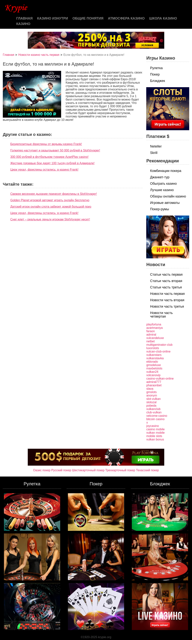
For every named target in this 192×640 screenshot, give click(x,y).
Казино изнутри (52, 18)
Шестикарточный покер (88, 470)
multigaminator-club (159, 344)
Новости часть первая (167, 294)
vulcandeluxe (155, 338)
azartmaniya (154, 327)
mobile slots (154, 436)
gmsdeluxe (153, 365)
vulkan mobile (155, 432)
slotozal (151, 402)
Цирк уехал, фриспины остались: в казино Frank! (44, 169)
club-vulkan (153, 412)
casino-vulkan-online (160, 378)
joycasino (152, 425)
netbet (150, 341)
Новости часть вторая (167, 300)
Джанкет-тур (159, 177)
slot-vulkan (153, 398)
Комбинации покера (165, 171)
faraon (150, 331)
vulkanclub (153, 409)
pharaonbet (153, 385)
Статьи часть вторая (166, 281)
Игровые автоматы (164, 203)
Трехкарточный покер (120, 470)
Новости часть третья (167, 306)
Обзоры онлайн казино (168, 196)
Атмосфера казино (126, 18)
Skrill (153, 153)
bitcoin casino (155, 419)
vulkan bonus (155, 439)
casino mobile (155, 429)
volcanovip (153, 375)
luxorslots (152, 348)
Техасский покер (147, 470)
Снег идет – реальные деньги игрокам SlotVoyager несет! (50, 219)
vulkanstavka (155, 358)
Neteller (156, 146)
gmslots (151, 392)
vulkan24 (152, 371)
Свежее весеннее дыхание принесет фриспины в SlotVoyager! (53, 193)
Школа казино (163, 18)
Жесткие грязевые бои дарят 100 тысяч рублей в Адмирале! (52, 163)
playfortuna (153, 324)
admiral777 (153, 382)
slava (149, 388)
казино (23, 24)
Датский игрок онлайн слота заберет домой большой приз (50, 206)
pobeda (151, 405)
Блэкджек (157, 81)
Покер (155, 74)
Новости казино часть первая (38, 54)
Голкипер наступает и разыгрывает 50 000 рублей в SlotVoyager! (55, 150)
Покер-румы (159, 209)
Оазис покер (41, 470)
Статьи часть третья (166, 287)
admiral (151, 334)
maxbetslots (154, 368)
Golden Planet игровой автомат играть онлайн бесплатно (49, 200)
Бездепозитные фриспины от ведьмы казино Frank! (46, 144)
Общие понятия (88, 18)
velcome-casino (156, 415)
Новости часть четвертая (161, 314)
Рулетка (156, 68)
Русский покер (61, 470)
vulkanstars (153, 354)
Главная (24, 18)
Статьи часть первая (166, 274)
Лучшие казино (162, 190)
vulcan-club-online (158, 351)
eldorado (152, 361)
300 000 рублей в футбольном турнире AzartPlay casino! (49, 156)
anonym (151, 395)
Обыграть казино (163, 183)
